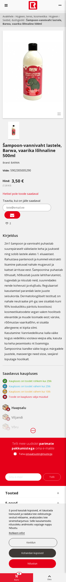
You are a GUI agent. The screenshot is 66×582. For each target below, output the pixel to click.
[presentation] (34, 465)
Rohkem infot (17, 533)
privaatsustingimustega (39, 454)
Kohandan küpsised (32, 553)
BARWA (15, 162)
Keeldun (31, 542)
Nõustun (32, 563)
